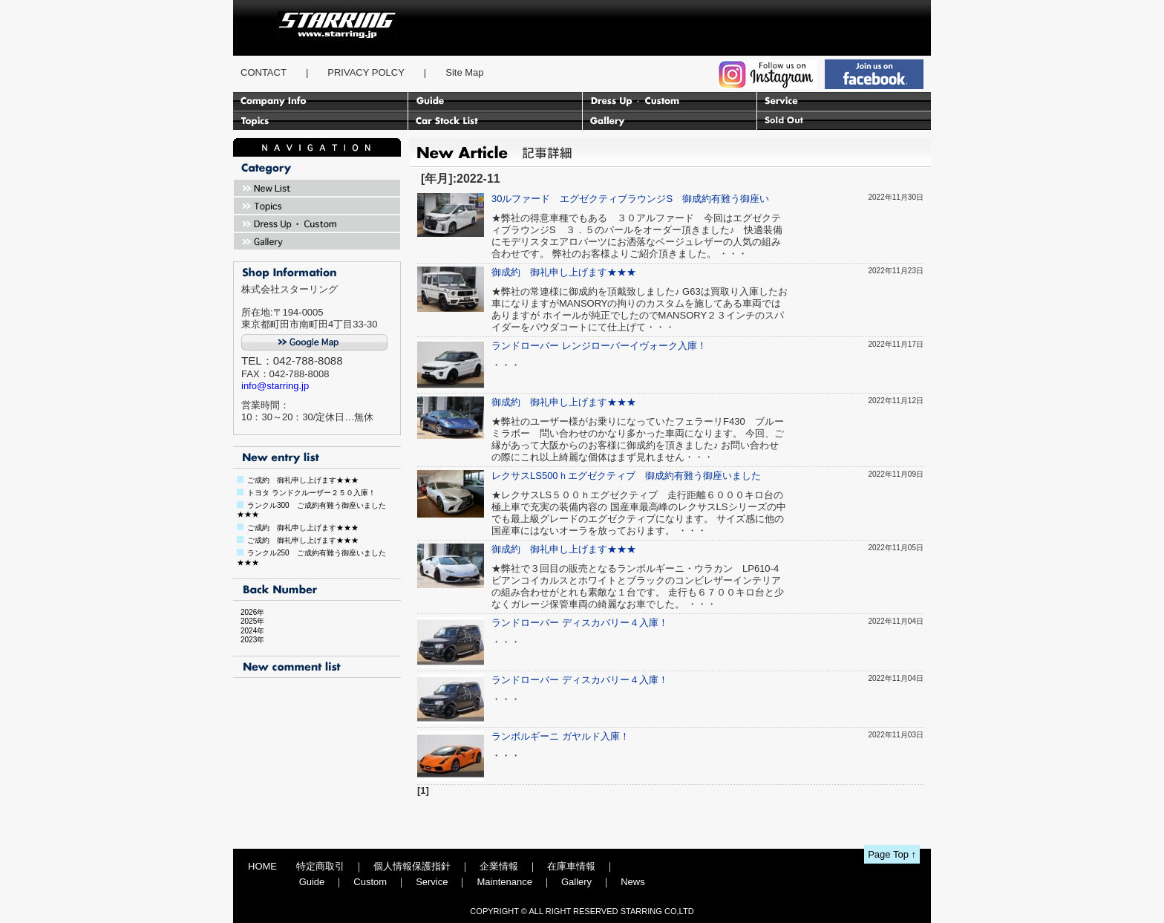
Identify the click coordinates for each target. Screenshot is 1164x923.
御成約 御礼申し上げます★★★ (563, 272)
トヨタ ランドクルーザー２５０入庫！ (311, 493)
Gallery (576, 881)
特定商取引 (320, 866)
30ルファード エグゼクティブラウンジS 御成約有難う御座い (630, 198)
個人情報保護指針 (412, 866)
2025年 (248, 621)
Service (432, 881)
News (633, 881)
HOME (262, 866)
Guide (312, 881)
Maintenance (504, 881)
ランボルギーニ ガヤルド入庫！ (560, 736)
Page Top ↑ (892, 854)
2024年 (248, 631)
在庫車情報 (571, 866)
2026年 (248, 612)
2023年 (248, 640)
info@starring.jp (275, 385)
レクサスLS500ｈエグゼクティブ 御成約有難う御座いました (626, 475)
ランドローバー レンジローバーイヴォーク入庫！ (599, 345)
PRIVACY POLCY (366, 72)
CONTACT (264, 72)
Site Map (464, 72)
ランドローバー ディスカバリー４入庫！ (579, 622)
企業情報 (499, 866)
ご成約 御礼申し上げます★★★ (303, 480)
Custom (370, 881)
